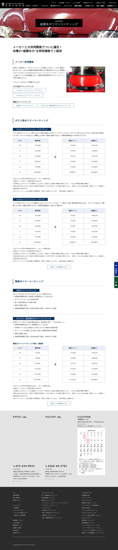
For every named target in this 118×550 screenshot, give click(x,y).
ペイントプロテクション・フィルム (91, 525)
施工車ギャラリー (56, 5)
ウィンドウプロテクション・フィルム (91, 527)
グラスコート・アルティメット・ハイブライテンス (55, 502)
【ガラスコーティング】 (47, 492)
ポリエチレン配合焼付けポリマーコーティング (56, 105)
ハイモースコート (47, 507)
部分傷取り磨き (86, 495)
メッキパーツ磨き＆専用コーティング (91, 515)
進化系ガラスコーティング (48, 500)
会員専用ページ (111, 5)
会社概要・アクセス (64, 2)
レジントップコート (87, 497)
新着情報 (16, 507)
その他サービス (89, 5)
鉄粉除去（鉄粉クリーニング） (89, 502)
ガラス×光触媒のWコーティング (49, 495)
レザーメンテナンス (87, 517)
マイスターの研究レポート (21, 512)
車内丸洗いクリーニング (88, 520)
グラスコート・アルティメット (50, 505)
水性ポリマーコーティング (24, 105)
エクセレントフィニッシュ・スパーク (28, 95)
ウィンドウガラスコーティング (89, 510)
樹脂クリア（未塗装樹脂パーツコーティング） (93, 532)
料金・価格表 (100, 5)
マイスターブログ (18, 510)
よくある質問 (76, 2)
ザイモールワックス (87, 500)
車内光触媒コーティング (88, 522)
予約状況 (116, 282)
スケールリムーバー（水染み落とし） (91, 505)
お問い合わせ (112, 2)
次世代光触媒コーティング (48, 497)
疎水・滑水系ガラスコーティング (51, 512)
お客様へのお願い (101, 2)
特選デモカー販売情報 (19, 515)
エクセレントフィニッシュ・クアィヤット (29, 90)
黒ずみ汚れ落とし (86, 507)
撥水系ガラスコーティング (49, 515)
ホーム (54, 2)
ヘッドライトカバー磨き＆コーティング (92, 530)
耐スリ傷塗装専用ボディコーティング (52, 517)
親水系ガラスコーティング (49, 510)
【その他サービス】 (87, 492)
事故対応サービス (88, 2)
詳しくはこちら (17, 481)
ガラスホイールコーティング (89, 512)
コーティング (68, 5)
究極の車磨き (78, 5)
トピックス (44, 5)
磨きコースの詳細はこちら (59, 267)
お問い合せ (15, 530)
